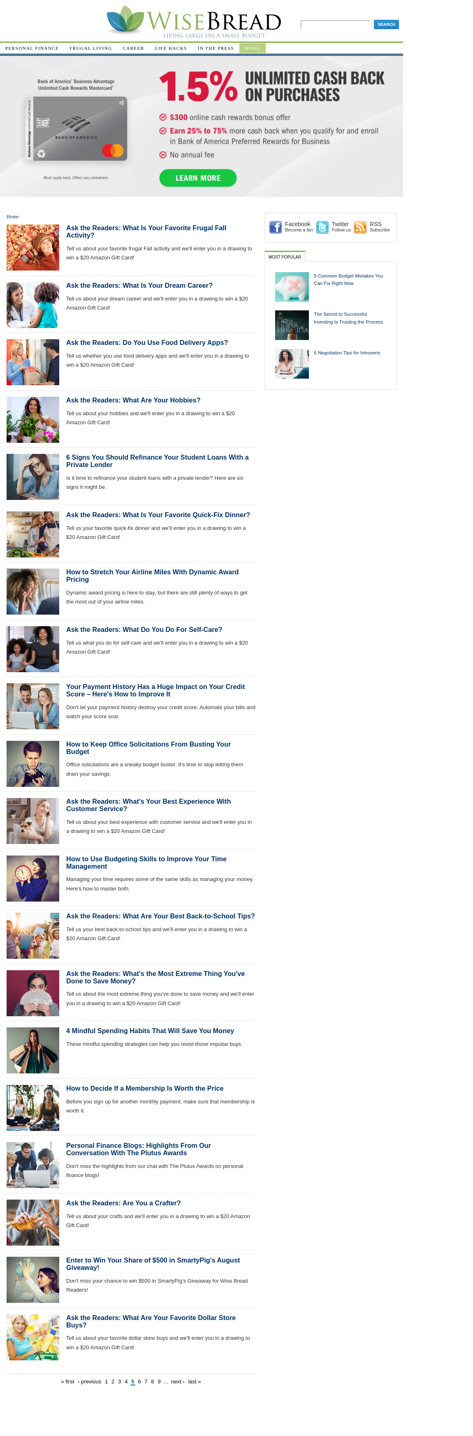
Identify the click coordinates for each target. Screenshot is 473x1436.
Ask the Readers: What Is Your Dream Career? (139, 285)
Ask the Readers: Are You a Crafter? (123, 1203)
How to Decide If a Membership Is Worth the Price (145, 1088)
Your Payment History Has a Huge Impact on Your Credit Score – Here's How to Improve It (155, 690)
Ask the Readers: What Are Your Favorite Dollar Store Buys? (151, 1321)
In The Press (216, 48)
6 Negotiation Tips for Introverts (347, 352)
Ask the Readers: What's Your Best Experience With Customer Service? (148, 805)
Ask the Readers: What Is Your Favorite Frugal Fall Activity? (146, 231)
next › (178, 1381)
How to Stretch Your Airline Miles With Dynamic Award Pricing (152, 575)
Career (133, 48)
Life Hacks (171, 48)
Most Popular (285, 257)
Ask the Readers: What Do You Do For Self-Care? (144, 629)
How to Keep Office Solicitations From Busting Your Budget (148, 747)
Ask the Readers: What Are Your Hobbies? (133, 400)
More (252, 48)
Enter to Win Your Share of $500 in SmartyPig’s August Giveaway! (153, 1263)
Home (13, 217)
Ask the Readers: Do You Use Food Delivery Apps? (147, 342)
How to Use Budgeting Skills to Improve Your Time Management (146, 862)
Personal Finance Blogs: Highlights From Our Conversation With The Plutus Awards (138, 1149)
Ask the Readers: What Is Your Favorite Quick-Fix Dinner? (158, 514)
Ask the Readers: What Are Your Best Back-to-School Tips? (160, 916)
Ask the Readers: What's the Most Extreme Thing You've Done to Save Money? (155, 977)
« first (67, 1381)
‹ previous (89, 1381)
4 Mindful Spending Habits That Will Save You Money (150, 1030)
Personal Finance (32, 48)
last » (194, 1381)
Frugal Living (91, 48)
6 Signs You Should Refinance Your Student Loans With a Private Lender (157, 460)
